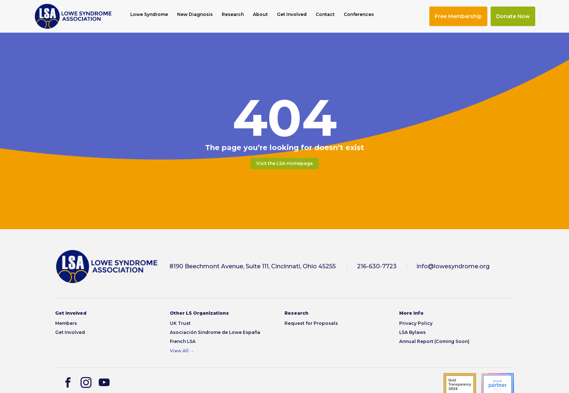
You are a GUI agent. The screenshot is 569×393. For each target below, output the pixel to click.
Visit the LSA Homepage (284, 163)
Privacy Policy (416, 323)
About (260, 14)
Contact (325, 14)
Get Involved (292, 14)
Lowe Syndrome (149, 14)
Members (66, 323)
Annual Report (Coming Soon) (434, 341)
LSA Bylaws (412, 332)
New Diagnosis (195, 14)
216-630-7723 (377, 266)
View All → (182, 350)
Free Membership (458, 16)
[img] (73, 16)
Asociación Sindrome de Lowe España (215, 332)
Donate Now (513, 16)
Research (233, 14)
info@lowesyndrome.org (453, 266)
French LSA (183, 341)
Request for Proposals (311, 323)
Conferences (359, 14)
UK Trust (180, 323)
